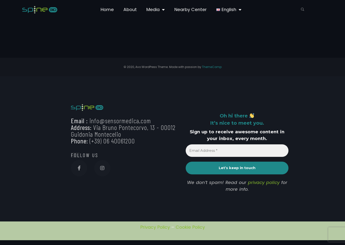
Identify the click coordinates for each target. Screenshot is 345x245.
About (130, 9)
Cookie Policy (190, 227)
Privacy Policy (155, 227)
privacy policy (264, 182)
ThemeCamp (212, 67)
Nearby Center (190, 9)
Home (107, 9)
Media (155, 9)
